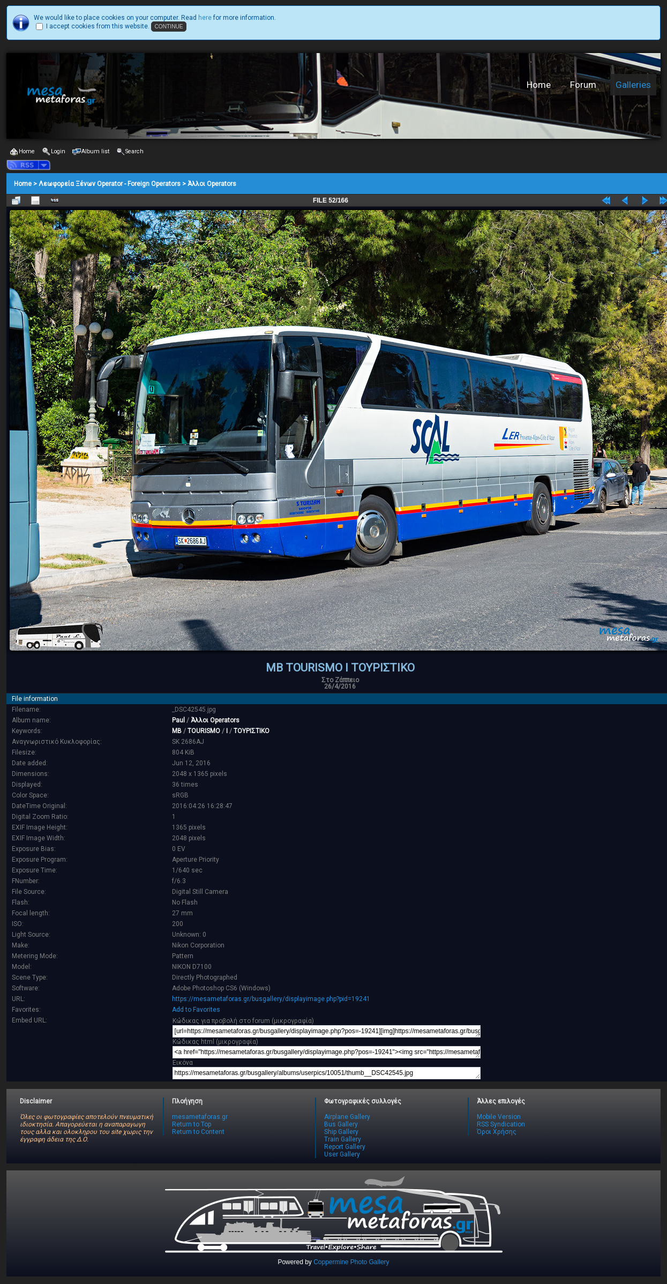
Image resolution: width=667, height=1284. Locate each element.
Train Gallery (342, 1139)
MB (177, 731)
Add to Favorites (196, 1009)
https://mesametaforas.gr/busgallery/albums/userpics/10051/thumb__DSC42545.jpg (327, 1073)
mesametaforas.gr (200, 1117)
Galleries (633, 84)
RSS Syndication (501, 1124)
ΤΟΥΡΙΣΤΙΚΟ (251, 731)
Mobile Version (499, 1117)
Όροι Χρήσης (496, 1132)
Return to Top (191, 1124)
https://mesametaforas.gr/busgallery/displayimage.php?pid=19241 (271, 999)
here (205, 17)
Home (539, 84)
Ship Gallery (341, 1132)
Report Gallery (344, 1147)
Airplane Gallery (347, 1117)
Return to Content (198, 1132)
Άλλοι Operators (212, 184)
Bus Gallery (341, 1124)
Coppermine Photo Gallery (351, 1262)
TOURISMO (204, 731)
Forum (583, 84)
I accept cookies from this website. (97, 26)
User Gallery (342, 1154)
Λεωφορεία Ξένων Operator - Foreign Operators (110, 184)
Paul (178, 720)
